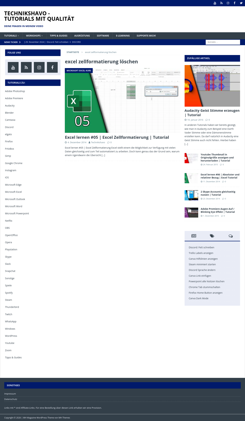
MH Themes (64, 417)
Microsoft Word (13, 206)
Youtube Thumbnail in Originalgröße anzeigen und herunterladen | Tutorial (217, 157)
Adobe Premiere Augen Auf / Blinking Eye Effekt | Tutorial (218, 210)
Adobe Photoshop (15, 91)
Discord (9, 127)
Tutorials (10, 35)
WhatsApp (11, 321)
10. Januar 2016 (195, 119)
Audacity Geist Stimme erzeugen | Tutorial (212, 112)
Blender (9, 112)
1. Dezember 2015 (211, 215)
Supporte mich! (151, 35)
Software (106, 35)
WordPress (11, 335)
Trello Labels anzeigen (201, 253)
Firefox (9, 141)
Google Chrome (13, 163)
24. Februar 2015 (210, 164)
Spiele (8, 285)
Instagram (10, 170)
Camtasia (10, 119)
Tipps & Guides (60, 35)
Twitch (8, 314)
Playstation (11, 249)
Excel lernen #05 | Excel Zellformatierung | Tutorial (117, 137)
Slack (8, 263)
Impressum (10, 393)
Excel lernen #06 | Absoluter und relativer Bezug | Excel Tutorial (220, 176)
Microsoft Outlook (15, 199)
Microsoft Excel (13, 191)
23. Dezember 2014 (211, 198)
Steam (8, 299)
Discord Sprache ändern (202, 270)
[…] (103, 155)
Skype (8, 256)
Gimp (8, 155)
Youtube (9, 343)
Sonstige (9, 278)
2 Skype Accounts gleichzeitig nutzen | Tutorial (218, 193)
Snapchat (10, 271)
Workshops (34, 35)
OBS (7, 227)
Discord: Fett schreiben (201, 247)
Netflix (8, 220)
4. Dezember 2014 (77, 142)
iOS (7, 177)
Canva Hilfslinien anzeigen (203, 258)
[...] (186, 144)
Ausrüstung (84, 35)
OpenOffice (11, 235)
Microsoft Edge (13, 184)
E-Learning (126, 35)
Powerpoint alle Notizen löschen (207, 281)
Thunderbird (12, 307)
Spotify (9, 292)
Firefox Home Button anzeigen (206, 292)
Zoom (8, 350)
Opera (8, 242)
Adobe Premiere (14, 98)
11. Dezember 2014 (211, 181)
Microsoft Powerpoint (17, 213)
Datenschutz (10, 398)
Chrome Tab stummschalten (204, 287)
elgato (8, 134)
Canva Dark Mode (199, 298)
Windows (10, 328)
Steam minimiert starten (202, 264)
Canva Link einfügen (200, 275)
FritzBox (9, 148)
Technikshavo (98, 142)
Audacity (10, 105)
